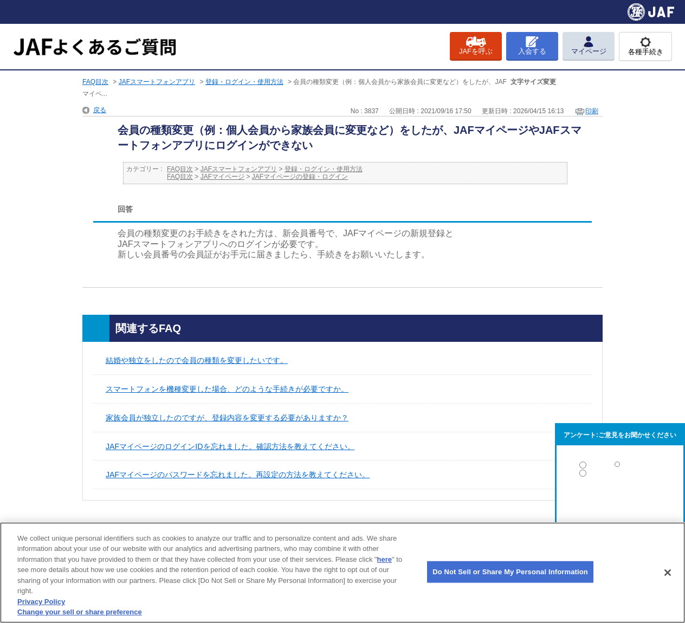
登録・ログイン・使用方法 (244, 82)
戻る (99, 110)
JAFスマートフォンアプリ (157, 82)
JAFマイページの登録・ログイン (300, 176)
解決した (620, 467)
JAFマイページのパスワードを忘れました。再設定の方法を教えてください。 (238, 474)
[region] (342, 572)
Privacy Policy (41, 602)
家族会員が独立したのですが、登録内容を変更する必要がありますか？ (227, 417)
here (384, 559)
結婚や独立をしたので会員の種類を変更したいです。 (197, 360)
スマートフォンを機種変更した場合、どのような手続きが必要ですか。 (227, 389)
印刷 (591, 111)
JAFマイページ (222, 176)
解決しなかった (620, 503)
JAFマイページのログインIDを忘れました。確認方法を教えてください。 (230, 446)
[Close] (668, 573)
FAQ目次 (95, 82)
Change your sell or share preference (79, 612)
